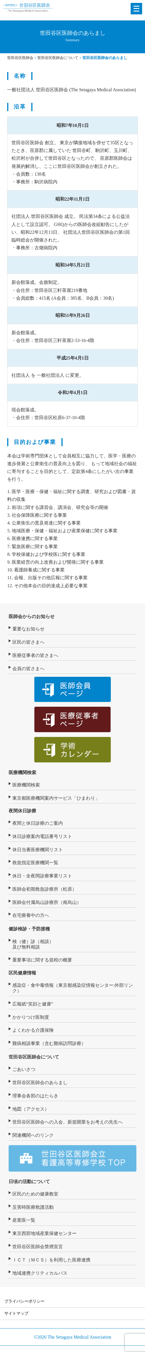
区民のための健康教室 (35, 1193)
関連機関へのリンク (33, 1135)
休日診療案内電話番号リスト (42, 836)
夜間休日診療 (22, 810)
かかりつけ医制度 (30, 1017)
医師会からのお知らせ (32, 616)
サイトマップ (16, 1313)
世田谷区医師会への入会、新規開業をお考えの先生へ (67, 1122)
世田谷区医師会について (34, 1056)
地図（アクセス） (30, 1109)
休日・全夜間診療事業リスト (42, 875)
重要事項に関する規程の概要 (42, 959)
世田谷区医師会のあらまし (39, 1082)
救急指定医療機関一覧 (35, 862)
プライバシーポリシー (24, 1301)
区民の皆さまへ (28, 642)
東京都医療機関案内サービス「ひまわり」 (56, 798)
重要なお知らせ (28, 628)
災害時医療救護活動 (33, 1207)
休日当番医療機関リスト (37, 849)
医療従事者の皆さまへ (35, 655)
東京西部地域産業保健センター (44, 1233)
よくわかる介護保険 (33, 1030)
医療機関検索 (22, 772)
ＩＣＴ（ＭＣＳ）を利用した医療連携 (51, 1259)
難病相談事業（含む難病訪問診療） (49, 1043)
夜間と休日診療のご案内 (37, 823)
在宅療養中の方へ (30, 915)
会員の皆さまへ (28, 668)
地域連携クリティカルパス (39, 1273)
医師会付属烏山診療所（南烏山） (46, 902)
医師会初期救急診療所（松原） (44, 889)
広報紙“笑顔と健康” (32, 1003)
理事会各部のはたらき (35, 1095)
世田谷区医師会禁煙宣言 (37, 1246)
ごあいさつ (23, 1069)
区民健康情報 (22, 972)
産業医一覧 (23, 1220)
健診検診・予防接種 (29, 928)
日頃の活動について (29, 1181)
